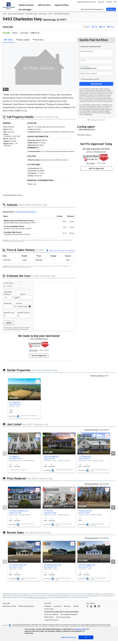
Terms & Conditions (51, 614)
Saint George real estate (38, 597)
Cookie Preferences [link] (51, 620)
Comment (86, 51)
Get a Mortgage (26, 9)
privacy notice (81, 629)
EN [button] (115, 2)
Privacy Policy (49, 609)
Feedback (47, 606)
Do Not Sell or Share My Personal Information (61, 612)
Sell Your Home (45, 5)
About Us (101, 2)
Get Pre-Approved (96, 168)
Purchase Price (8, 283)
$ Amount (23, 294)
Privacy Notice (88, 114)
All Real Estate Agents (26, 606)
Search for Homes (27, 5)
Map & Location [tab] (23, 40)
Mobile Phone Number (89, 73)
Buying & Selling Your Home (86, 2)
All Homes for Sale (9, 606)
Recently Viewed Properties (92, 9)
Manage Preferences (68, 637)
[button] (111, 9)
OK (86, 637)
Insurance (9, 312)
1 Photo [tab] (8, 40)
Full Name (83, 60)
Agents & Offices (62, 5)
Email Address (84, 66)
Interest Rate (7, 303)
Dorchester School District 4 (26, 212)
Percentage (7, 294)
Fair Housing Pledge (63, 617)
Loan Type (19, 303)
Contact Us (57, 606)
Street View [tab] (38, 40)
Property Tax (24, 312)
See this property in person (90, 79)
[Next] (113, 453)
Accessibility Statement (69, 614)
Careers (109, 2)
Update (9, 323)
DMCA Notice (49, 617)
